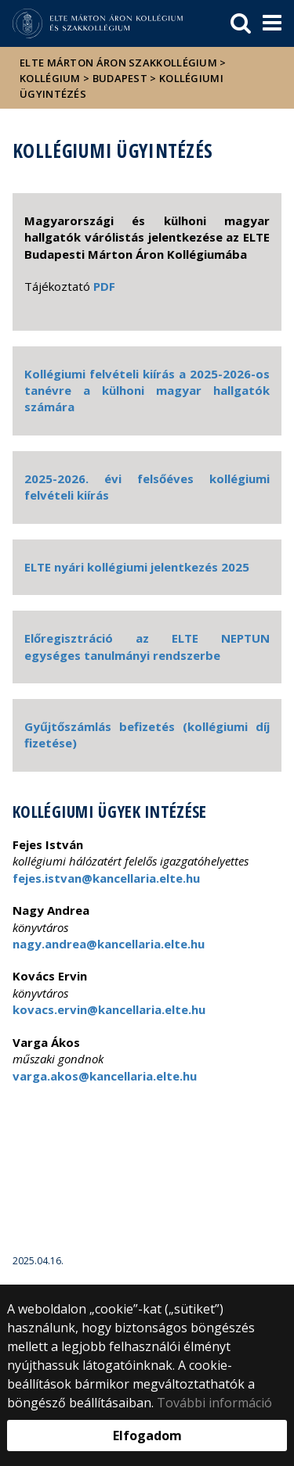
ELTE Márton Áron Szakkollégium (118, 63)
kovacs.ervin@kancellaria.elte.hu (109, 1009)
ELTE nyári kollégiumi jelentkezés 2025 (136, 567)
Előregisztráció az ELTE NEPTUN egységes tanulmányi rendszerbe (147, 646)
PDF (104, 286)
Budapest (120, 78)
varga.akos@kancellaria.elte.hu (105, 1076)
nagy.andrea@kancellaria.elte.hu (109, 944)
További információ (214, 1402)
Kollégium (50, 78)
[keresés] (240, 23)
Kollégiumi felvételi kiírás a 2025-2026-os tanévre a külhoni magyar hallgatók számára (147, 390)
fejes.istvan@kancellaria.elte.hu (106, 878)
